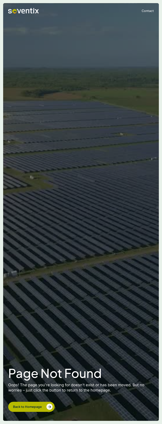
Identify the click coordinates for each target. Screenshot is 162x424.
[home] (23, 11)
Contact (148, 11)
